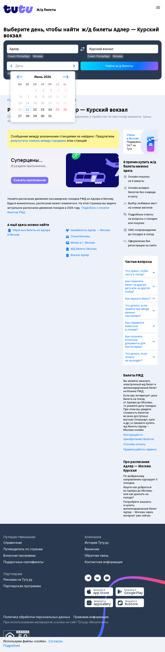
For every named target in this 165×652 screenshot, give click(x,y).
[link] (29, 180)
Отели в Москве (133, 137)
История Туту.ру (96, 543)
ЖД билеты (84, 248)
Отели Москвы (80, 236)
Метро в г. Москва (83, 242)
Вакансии (92, 549)
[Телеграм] (88, 577)
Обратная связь (96, 556)
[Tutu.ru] (18, 9)
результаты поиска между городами (38, 141)
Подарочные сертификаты (23, 562)
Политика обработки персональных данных (36, 617)
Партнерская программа (22, 586)
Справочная (12, 543)
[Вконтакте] (97, 577)
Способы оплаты (134, 444)
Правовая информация (90, 617)
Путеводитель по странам (23, 549)
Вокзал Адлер (80, 255)
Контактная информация (103, 562)
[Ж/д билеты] (46, 10)
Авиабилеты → (90, 230)
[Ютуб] (107, 577)
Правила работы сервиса (140, 449)
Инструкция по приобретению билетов (138, 437)
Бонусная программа (19, 556)
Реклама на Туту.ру (17, 580)
